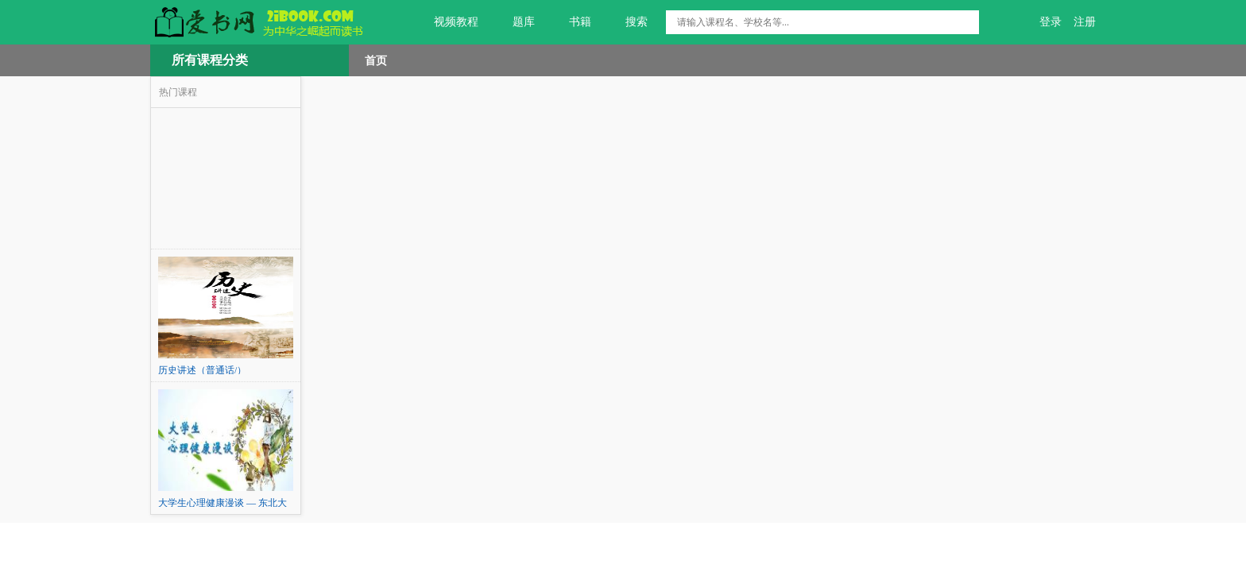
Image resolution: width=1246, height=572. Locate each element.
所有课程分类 (210, 60)
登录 (1050, 22)
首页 (376, 60)
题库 (514, 22)
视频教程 (447, 22)
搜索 (627, 22)
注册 (1085, 22)
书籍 (571, 22)
